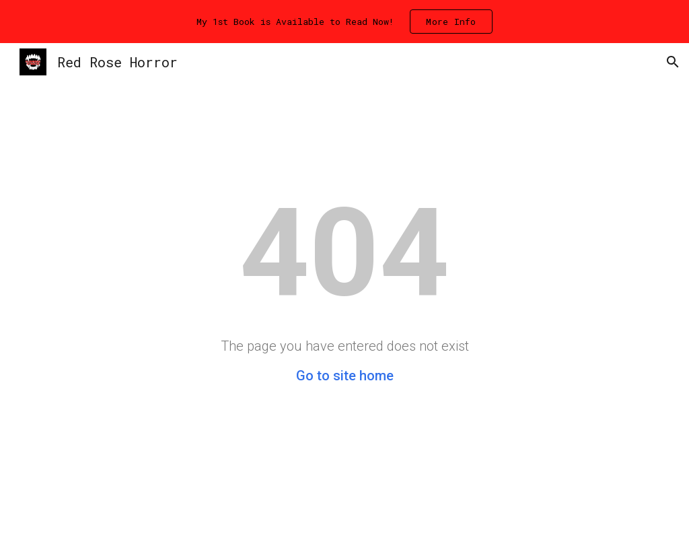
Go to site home (345, 376)
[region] (344, 21)
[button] (673, 62)
